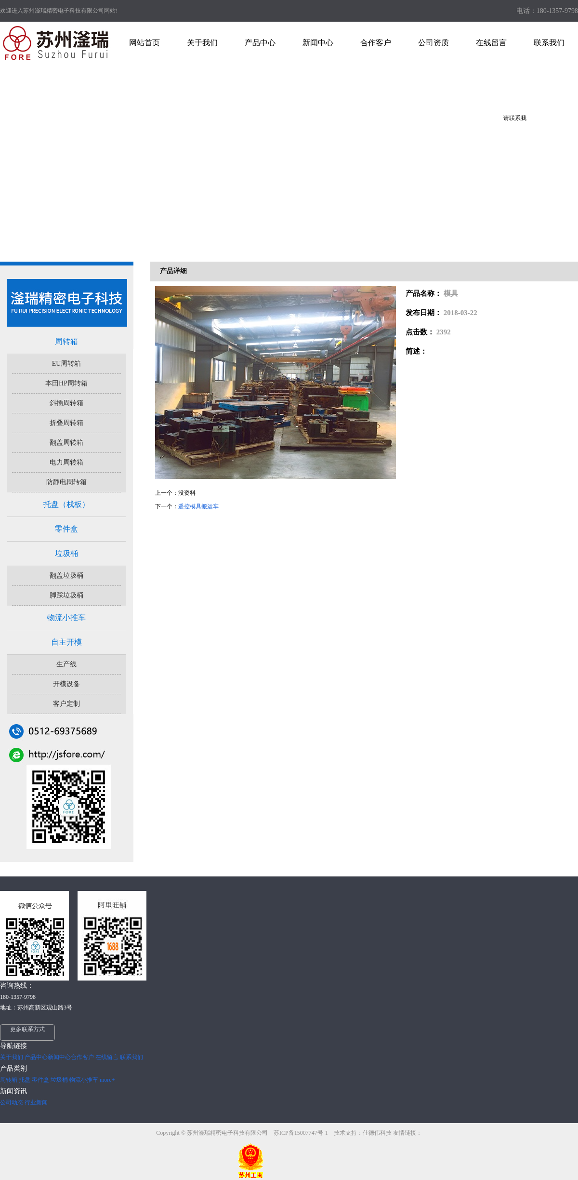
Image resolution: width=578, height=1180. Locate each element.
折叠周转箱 (66, 422)
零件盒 (66, 529)
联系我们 (131, 1057)
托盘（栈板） (66, 504)
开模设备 (66, 684)
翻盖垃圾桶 (66, 575)
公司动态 (11, 1102)
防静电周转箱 (66, 482)
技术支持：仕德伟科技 (363, 1132)
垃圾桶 (66, 553)
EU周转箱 (66, 363)
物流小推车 (66, 617)
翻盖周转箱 (66, 442)
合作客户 (82, 1057)
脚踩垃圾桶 (66, 595)
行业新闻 (36, 1102)
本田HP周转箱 (66, 383)
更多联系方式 (27, 1029)
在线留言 (106, 1057)
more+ (107, 1079)
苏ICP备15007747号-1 (301, 1132)
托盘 (24, 1079)
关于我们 (11, 1057)
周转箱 (66, 341)
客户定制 (66, 703)
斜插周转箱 (66, 403)
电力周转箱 (66, 462)
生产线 (66, 664)
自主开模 (66, 642)
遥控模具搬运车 (198, 506)
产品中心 (36, 1057)
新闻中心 (59, 1057)
